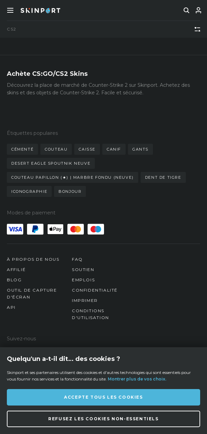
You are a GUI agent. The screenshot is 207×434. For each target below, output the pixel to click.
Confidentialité (95, 290)
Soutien (83, 269)
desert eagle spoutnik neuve (50, 163)
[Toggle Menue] (10, 10)
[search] (186, 10)
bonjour (70, 191)
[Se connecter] (198, 10)
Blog (14, 279)
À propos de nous (33, 259)
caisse (87, 149)
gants (140, 149)
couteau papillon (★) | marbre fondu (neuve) (72, 177)
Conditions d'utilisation (90, 314)
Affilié (16, 269)
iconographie (29, 191)
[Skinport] (40, 10)
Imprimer (85, 300)
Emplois (83, 279)
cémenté (22, 149)
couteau (56, 149)
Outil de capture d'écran (32, 294)
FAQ (77, 259)
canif (114, 149)
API (11, 307)
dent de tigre (163, 177)
